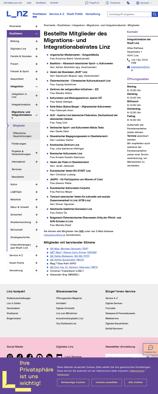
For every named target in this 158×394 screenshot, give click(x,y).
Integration (16, 86)
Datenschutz (137, 371)
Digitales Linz (18, 48)
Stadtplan (41, 3)
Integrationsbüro (21, 104)
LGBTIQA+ (16, 192)
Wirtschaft (16, 230)
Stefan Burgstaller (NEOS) (67, 260)
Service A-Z (56, 14)
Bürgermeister (14, 319)
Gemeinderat (13, 308)
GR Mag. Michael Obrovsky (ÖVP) (69, 249)
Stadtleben (40, 14)
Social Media (15, 346)
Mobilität (15, 199)
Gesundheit (17, 79)
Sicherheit (16, 214)
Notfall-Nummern (114, 329)
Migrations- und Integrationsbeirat (22, 115)
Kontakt (54, 3)
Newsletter (18, 177)
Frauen (14, 64)
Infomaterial (18, 162)
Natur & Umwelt (19, 207)
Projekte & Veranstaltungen (21, 152)
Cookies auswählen (107, 382)
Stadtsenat (12, 313)
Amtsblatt (61, 303)
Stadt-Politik (75, 14)
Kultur (13, 184)
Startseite (15, 26)
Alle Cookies (136, 382)
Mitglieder (26, 125)
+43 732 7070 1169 (139, 61)
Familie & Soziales (20, 56)
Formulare (110, 308)
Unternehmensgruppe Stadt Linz (20, 246)
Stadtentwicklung (20, 222)
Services (16, 169)
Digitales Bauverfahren (117, 324)
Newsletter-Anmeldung (120, 346)
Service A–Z (112, 298)
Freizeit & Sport (19, 71)
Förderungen (19, 143)
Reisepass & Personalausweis (120, 313)
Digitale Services (114, 303)
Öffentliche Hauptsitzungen (22, 134)
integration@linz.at (54, 235)
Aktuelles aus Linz (13, 3)
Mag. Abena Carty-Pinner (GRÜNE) (73, 252)
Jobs (29, 3)
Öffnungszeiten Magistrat (69, 298)
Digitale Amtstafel (65, 308)
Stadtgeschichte (20, 237)
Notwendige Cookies (73, 382)
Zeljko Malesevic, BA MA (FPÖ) (70, 256)
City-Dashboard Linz (66, 324)
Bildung (14, 41)
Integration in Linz (19, 95)
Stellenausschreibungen (19, 298)
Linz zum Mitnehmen (66, 313)
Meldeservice (112, 319)
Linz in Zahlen (14, 303)
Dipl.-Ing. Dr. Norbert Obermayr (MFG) (74, 267)
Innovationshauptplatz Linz (69, 319)
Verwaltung (92, 14)
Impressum (63, 374)
